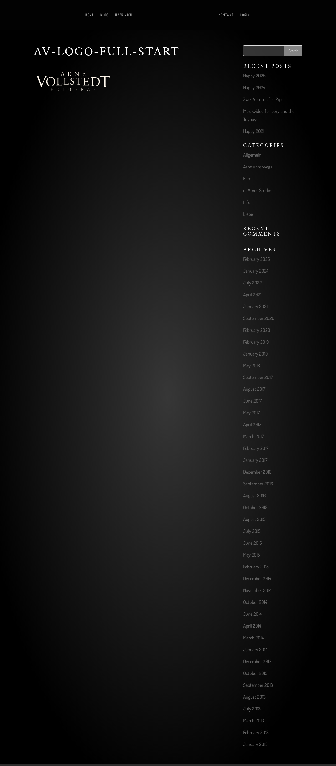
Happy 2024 (254, 87)
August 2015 (254, 519)
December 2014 (257, 578)
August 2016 (254, 495)
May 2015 (251, 555)
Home (86, 15)
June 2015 (252, 543)
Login (248, 15)
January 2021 (255, 306)
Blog (101, 15)
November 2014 (257, 590)
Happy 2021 (253, 131)
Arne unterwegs (257, 166)
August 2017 (254, 389)
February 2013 (256, 732)
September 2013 (258, 685)
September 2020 (258, 318)
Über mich (120, 15)
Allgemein (252, 155)
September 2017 (258, 377)
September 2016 (258, 484)
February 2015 (256, 566)
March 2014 (253, 637)
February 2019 (256, 342)
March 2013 (253, 720)
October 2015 (255, 507)
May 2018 (251, 365)
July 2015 (252, 531)
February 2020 (256, 330)
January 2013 (255, 744)
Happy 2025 (254, 75)
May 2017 (251, 412)
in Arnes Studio (257, 190)
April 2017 (252, 424)
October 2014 (255, 602)
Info (247, 202)
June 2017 (252, 401)
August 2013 (254, 697)
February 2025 (256, 259)
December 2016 (257, 472)
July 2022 (252, 283)
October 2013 (255, 673)
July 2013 (252, 709)
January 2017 (255, 460)
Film (247, 178)
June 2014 (252, 614)
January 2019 (255, 354)
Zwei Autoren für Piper (264, 99)
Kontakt (229, 15)
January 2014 (255, 649)
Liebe (248, 214)
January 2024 (255, 271)
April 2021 (252, 294)
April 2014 (252, 626)
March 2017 (253, 436)
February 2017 (255, 448)
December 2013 (257, 661)
